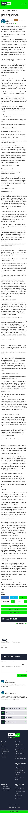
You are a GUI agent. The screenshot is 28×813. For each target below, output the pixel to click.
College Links (17, 789)
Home (2, 10)
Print (3, 592)
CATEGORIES (14, 811)
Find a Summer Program (9, 722)
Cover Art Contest (4, 786)
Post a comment (14, 605)
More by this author (11, 23)
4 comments (4, 647)
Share (3, 594)
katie (6, 692)
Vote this (22, 601)
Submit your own (14, 612)
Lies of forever (7, 11)
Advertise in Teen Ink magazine (19, 745)
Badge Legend (18, 798)
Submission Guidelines (19, 770)
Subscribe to (10, 708)
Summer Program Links (20, 788)
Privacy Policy (4, 755)
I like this (8, 601)
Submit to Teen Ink (7, 713)
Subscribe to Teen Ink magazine (19, 778)
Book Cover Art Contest (6, 788)
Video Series (17, 797)
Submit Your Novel (18, 768)
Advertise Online (18, 756)
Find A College (6, 717)
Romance (14, 10)
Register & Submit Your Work (21, 767)
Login (24, 664)
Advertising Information (20, 747)
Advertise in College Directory (19, 750)
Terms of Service (4, 756)
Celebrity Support (4, 749)
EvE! (6, 680)
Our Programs (4, 747)
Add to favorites (14, 609)
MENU (23, 4)
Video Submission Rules (20, 772)
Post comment (22, 675)
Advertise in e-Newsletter (20, 758)
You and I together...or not (10, 642)
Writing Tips (17, 774)
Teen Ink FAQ (3, 753)
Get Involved (17, 776)
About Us (3, 744)
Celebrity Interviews (5, 751)
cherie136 (10, 20)
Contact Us (3, 746)
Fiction (8, 10)
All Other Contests (5, 790)
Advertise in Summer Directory (19, 754)
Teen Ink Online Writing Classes (20, 792)
